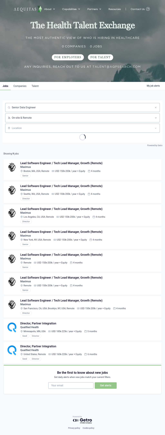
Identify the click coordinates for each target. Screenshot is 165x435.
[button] (49, 6)
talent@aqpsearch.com (116, 66)
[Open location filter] (155, 128)
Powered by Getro (154, 145)
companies (19, 86)
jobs (5, 86)
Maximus (25, 166)
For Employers (67, 57)
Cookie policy (88, 428)
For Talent (100, 57)
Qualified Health (29, 327)
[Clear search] (155, 107)
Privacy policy (74, 428)
